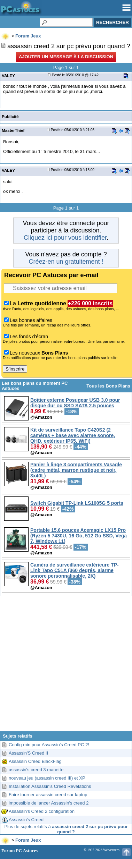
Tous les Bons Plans (108, 386)
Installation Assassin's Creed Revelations (50, 786)
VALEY (8, 75)
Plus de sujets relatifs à (65, 829)
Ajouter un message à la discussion (66, 56)
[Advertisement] (65, 666)
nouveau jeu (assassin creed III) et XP (47, 778)
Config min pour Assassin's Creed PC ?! (49, 744)
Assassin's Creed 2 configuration (42, 811)
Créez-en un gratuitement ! (66, 261)
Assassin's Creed (26, 819)
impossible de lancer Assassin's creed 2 (48, 803)
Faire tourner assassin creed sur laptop (48, 794)
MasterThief (13, 130)
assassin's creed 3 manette (36, 769)
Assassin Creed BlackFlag (35, 761)
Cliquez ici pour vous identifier (65, 237)
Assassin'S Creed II (28, 753)
